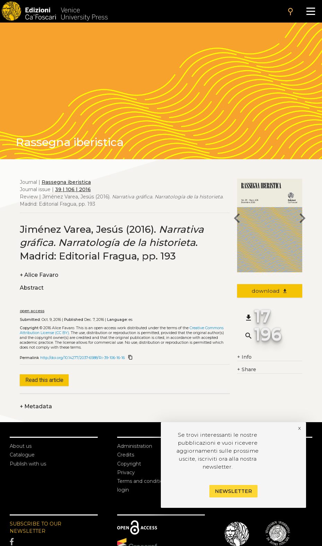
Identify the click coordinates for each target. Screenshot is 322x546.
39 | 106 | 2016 (73, 189)
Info (244, 357)
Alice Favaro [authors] (39, 275)
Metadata (36, 406)
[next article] (302, 219)
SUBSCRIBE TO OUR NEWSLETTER (35, 527)
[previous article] (237, 219)
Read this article (44, 380)
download (270, 291)
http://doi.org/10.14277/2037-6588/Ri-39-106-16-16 (82, 358)
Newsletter (233, 491)
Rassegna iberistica (66, 182)
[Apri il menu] (310, 11)
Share (246, 369)
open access (32, 311)
